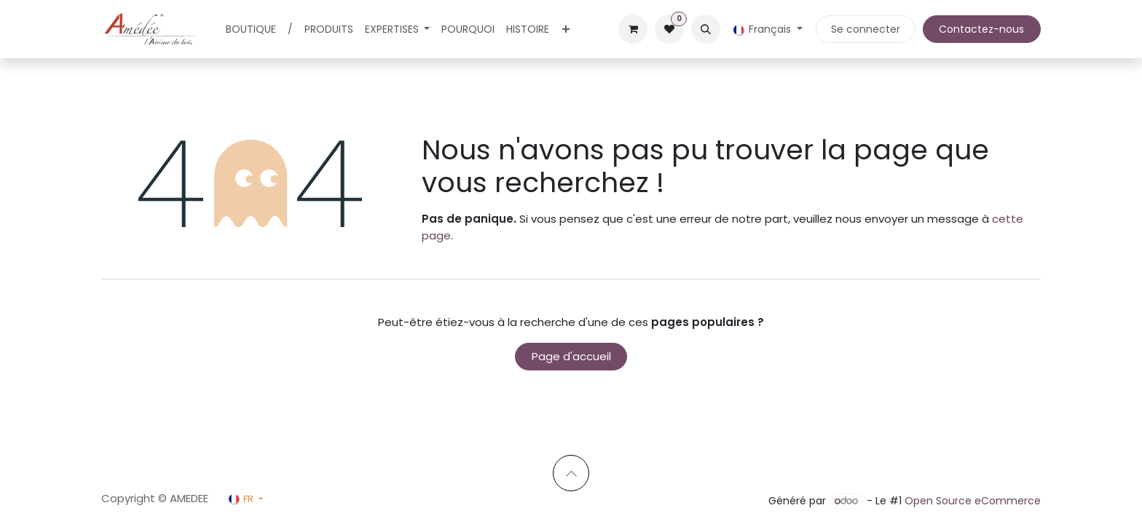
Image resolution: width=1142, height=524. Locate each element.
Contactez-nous (981, 29)
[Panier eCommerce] (632, 29)
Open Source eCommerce (973, 500)
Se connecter (865, 29)
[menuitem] (251, 29)
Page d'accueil (571, 356)
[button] (705, 29)
